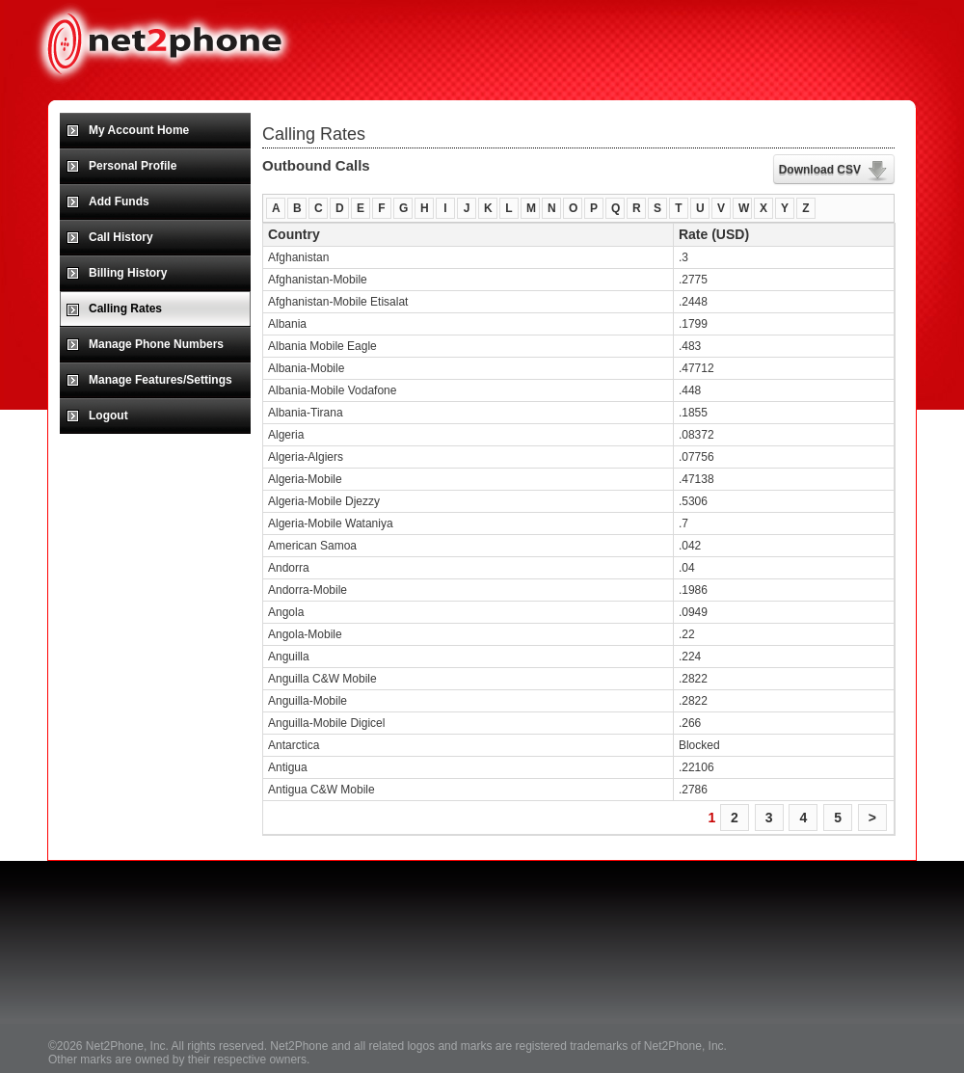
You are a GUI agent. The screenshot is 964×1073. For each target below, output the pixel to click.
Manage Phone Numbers (156, 344)
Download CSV (820, 169)
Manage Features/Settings (160, 380)
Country (294, 234)
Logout (108, 415)
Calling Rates (125, 308)
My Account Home (139, 130)
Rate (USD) (714, 234)
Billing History (128, 273)
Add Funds (119, 201)
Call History (121, 237)
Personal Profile (132, 166)
